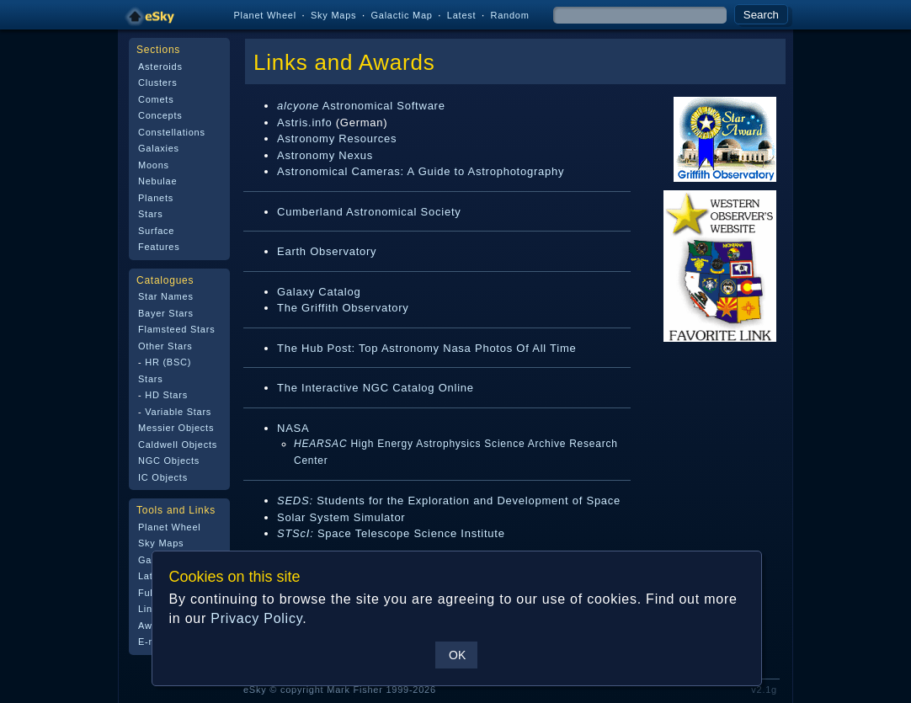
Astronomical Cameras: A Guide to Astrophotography (420, 171)
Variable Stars (178, 412)
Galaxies (158, 148)
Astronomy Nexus (325, 155)
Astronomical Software (361, 105)
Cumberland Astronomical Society (369, 211)
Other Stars (165, 346)
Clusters (157, 82)
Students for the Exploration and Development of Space (449, 500)
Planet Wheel (264, 15)
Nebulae (157, 181)
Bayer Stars (166, 313)
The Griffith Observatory (343, 307)
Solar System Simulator (341, 517)
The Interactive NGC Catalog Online (375, 387)
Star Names (166, 296)
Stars (150, 214)
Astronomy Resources (337, 138)
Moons (153, 165)
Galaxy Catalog (318, 291)
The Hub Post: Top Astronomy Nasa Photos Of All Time (427, 348)
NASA (293, 428)
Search (761, 14)
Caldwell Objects (177, 444)
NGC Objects (169, 460)
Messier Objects (176, 428)
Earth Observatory (326, 251)
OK (457, 655)
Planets (155, 198)
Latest (462, 15)
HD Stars (166, 395)
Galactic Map (401, 15)
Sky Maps (333, 15)
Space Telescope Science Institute (391, 533)
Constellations (171, 132)
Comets (155, 99)
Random (509, 15)
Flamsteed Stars (176, 329)
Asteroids (160, 66)
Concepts (160, 115)
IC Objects (163, 477)
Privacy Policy (256, 618)
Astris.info (304, 122)
